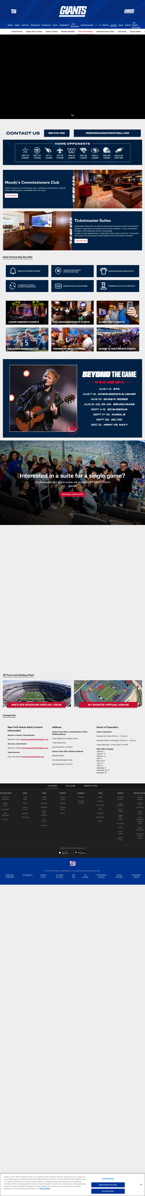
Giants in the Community (140, 805)
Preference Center (136, 876)
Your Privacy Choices (103, 876)
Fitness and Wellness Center (139, 835)
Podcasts (44, 825)
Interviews (44, 807)
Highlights (44, 803)
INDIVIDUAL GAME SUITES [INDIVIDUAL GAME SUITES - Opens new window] (72, 494)
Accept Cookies (108, 1191)
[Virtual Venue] (108, 694)
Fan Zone (5, 819)
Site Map (74, 876)
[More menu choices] (96, 25)
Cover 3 (25, 803)
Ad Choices (86, 876)
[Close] (141, 1184)
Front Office (100, 805)
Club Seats (119, 823)
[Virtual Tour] (37, 694)
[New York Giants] (72, 864)
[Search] (100, 25)
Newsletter (25, 813)
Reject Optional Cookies (108, 1185)
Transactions (100, 817)
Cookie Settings (120, 876)
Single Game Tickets (120, 817)
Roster (100, 797)
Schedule (81, 797)
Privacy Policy (44, 876)
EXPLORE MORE (81, 241)
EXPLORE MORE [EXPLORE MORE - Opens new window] (11, 195)
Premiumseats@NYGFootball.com (34, 739)
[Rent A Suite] (37, 133)
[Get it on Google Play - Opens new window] (80, 854)
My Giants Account (60, 876)
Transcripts (25, 817)
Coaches (100, 801)
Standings (100, 813)
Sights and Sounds (44, 813)
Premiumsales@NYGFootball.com (34, 748)
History (62, 813)
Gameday (62, 803)
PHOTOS (63, 793)
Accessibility (5, 809)
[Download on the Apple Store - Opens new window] (64, 853)
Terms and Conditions (9, 876)
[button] (72, 116)
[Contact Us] (107, 133)
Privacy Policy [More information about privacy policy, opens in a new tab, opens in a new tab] (45, 1189)
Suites (120, 827)
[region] (72, 1184)
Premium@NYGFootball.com (32, 757)
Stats (100, 809)
